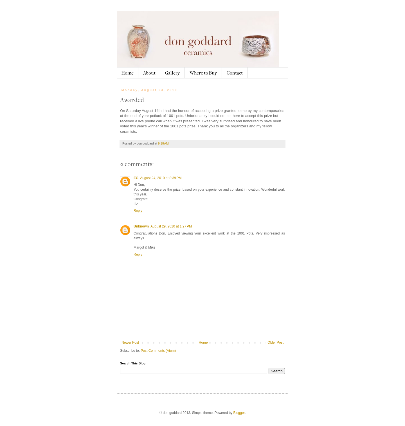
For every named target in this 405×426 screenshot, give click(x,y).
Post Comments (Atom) (158, 351)
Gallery (172, 73)
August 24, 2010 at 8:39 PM (160, 178)
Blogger (239, 413)
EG (136, 178)
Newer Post (130, 342)
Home (128, 73)
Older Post (275, 342)
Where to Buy (203, 73)
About (149, 73)
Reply (138, 211)
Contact (235, 73)
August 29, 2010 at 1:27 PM (171, 226)
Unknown (141, 226)
